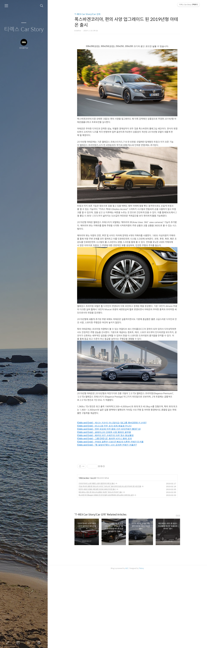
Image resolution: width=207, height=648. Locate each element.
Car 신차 (93, 554)
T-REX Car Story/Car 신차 (87, 14)
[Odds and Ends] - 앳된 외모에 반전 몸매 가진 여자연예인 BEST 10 (108, 429)
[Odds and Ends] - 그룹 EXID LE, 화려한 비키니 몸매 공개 (104, 438)
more (178, 591)
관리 (39, 642)
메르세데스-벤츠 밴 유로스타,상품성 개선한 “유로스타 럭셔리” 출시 (100, 568)
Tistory (141, 645)
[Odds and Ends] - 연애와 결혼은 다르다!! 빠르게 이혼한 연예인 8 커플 (110, 442)
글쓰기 (8, 642)
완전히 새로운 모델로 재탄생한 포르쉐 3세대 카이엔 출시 (97, 566)
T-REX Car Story (84, 554)
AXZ (126, 645)
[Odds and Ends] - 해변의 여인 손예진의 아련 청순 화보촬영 (105, 435)
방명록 (18, 642)
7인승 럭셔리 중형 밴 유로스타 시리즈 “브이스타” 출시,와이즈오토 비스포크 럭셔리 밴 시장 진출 (110, 563)
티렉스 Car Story (24, 29)
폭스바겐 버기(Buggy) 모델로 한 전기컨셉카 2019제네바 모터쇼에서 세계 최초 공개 (106, 571)
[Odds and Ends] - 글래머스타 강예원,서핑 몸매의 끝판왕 (104, 432)
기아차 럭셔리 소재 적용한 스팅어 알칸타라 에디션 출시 (97, 560)
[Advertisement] (105, 475)
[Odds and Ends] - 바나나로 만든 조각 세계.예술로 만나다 (104, 426)
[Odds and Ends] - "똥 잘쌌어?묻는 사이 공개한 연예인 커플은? (107, 445)
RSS (29, 642)
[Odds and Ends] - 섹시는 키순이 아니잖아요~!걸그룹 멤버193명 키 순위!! (111, 423)
